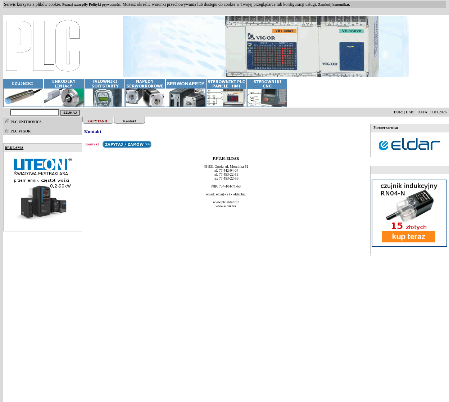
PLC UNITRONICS (25, 122)
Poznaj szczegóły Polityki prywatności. (91, 4)
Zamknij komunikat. (334, 4)
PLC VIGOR (20, 131)
